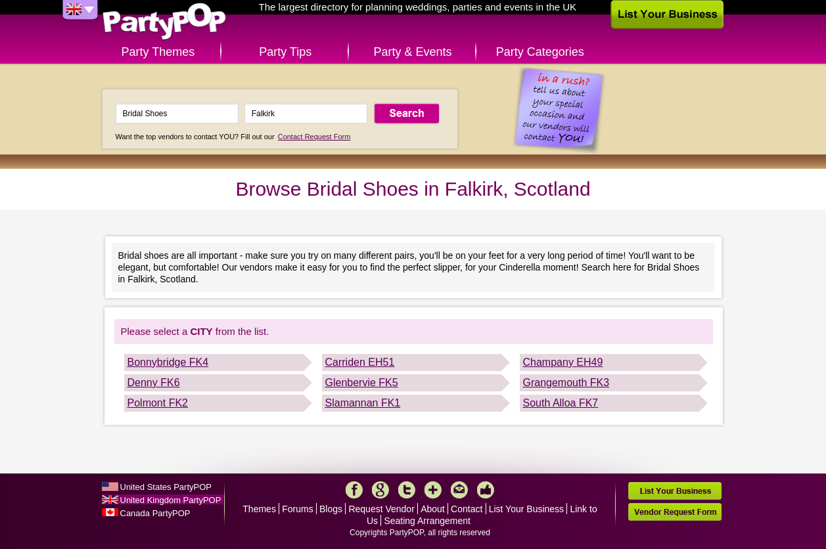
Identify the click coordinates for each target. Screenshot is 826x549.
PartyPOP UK (164, 22)
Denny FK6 (153, 382)
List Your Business (526, 509)
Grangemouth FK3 (566, 382)
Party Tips (285, 51)
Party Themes (158, 51)
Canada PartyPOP (155, 513)
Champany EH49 (563, 362)
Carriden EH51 (360, 362)
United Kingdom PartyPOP (170, 500)
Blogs (330, 509)
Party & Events (412, 51)
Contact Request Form (314, 137)
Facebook (354, 489)
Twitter (406, 489)
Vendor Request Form (675, 511)
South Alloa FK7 (561, 402)
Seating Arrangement (427, 521)
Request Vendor (381, 509)
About (433, 509)
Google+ (380, 489)
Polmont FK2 (157, 402)
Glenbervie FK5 (361, 382)
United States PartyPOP (166, 487)
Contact (466, 509)
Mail (459, 489)
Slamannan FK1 (363, 402)
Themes (259, 509)
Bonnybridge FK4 (168, 362)
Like (485, 489)
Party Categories (540, 51)
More (433, 489)
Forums (297, 509)
